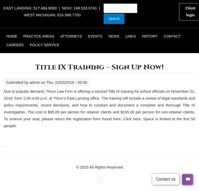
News (113, 36)
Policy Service (44, 45)
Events (95, 36)
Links (131, 36)
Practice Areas (38, 36)
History (150, 36)
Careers (15, 45)
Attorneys (71, 36)
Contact (172, 36)
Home (11, 36)
